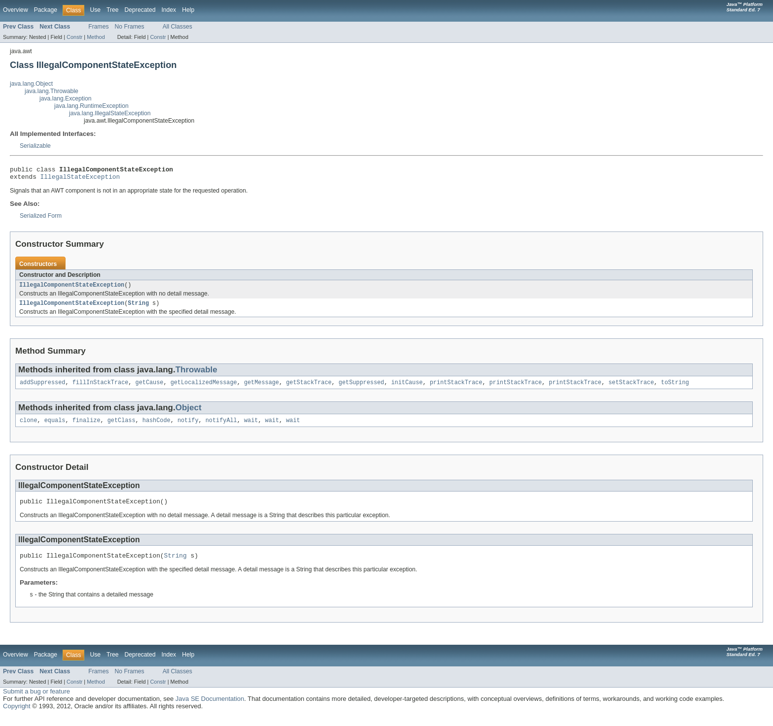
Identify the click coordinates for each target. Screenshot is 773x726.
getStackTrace (308, 388)
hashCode (156, 427)
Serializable (35, 145)
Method (96, 37)
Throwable (196, 374)
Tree (112, 9)
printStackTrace (456, 388)
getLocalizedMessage (204, 388)
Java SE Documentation (210, 709)
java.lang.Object (31, 83)
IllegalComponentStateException (71, 289)
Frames (98, 26)
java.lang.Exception (65, 98)
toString (675, 388)
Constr (74, 37)
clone (28, 427)
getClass (121, 427)
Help (188, 9)
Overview (15, 9)
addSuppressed (42, 388)
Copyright (17, 716)
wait (251, 427)
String (138, 308)
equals (55, 427)
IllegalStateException (80, 179)
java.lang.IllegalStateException (110, 113)
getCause (150, 388)
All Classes (177, 26)
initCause (406, 388)
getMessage (261, 388)
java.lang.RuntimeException (91, 105)
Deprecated (140, 9)
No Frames (129, 26)
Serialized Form (41, 218)
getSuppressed (361, 388)
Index (168, 9)
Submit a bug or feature (36, 701)
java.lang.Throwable (51, 91)
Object (189, 413)
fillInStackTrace (100, 388)
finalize (86, 427)
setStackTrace (631, 388)
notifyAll (221, 427)
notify (188, 427)
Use (95, 9)
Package (45, 9)
